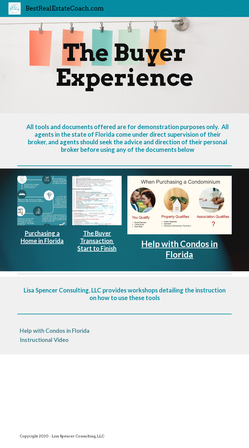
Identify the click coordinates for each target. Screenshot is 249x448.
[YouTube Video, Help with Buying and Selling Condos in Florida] (60, 389)
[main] (124, 65)
